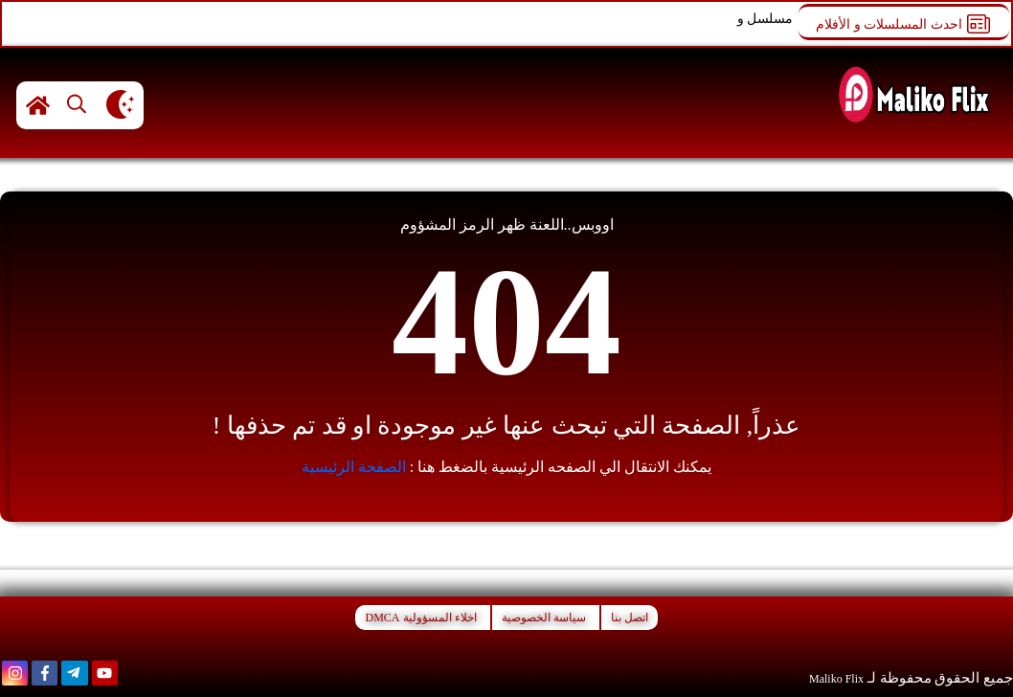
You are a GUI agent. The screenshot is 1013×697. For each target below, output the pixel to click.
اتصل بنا (629, 617)
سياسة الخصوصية (544, 617)
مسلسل (770, 18)
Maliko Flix (836, 679)
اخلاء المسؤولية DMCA (420, 617)
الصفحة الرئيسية (354, 467)
